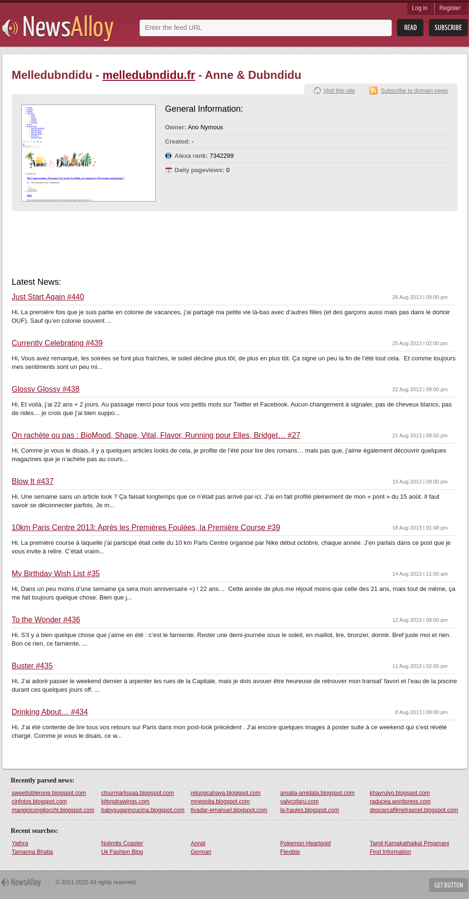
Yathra (20, 843)
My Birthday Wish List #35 (56, 574)
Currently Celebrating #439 (57, 343)
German (201, 852)
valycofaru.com (299, 801)
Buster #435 (32, 666)
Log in (420, 8)
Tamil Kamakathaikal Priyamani (409, 843)
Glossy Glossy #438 (46, 389)
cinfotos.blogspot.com (39, 801)
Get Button (448, 885)
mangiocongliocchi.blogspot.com (53, 810)
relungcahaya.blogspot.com (226, 793)
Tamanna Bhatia (32, 852)
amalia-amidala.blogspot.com (317, 793)
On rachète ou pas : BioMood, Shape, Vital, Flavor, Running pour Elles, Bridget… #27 (156, 435)
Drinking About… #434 (50, 712)
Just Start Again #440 (48, 297)
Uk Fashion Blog (122, 852)
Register (450, 8)
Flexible (290, 852)
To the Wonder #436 (46, 620)
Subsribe (448, 28)
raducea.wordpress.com (400, 801)
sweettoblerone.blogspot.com (49, 793)
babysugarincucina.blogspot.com (143, 810)
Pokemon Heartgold (305, 843)
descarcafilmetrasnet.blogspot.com (414, 810)
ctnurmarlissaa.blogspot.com (137, 793)
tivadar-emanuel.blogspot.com (229, 810)
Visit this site (339, 90)
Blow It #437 (33, 481)
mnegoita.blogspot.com (220, 801)
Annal (198, 843)
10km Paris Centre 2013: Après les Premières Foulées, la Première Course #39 (146, 528)
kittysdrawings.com (125, 801)
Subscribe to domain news (414, 90)
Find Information (390, 852)
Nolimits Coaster (122, 843)
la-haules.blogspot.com (309, 810)
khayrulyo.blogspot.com (400, 793)
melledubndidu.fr (148, 74)
